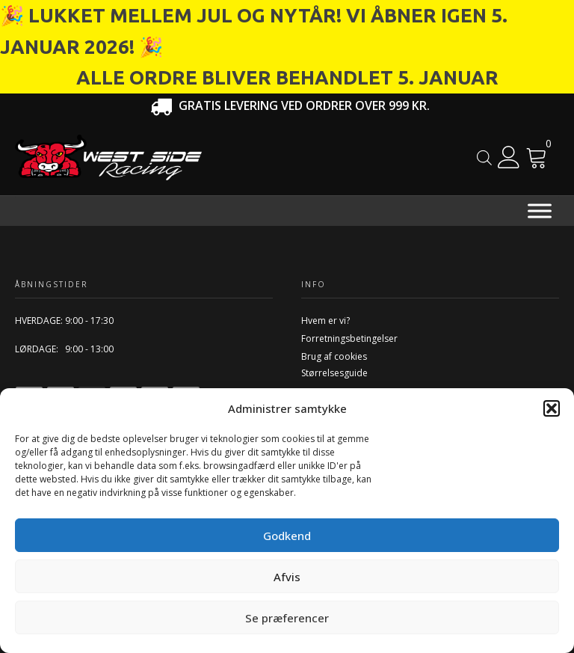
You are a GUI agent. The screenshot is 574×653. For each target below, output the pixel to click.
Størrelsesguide (334, 373)
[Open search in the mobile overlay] (484, 157)
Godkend (287, 535)
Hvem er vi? (325, 320)
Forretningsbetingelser (349, 338)
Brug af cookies (334, 356)
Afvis (287, 576)
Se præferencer (287, 617)
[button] (551, 408)
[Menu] (540, 210)
